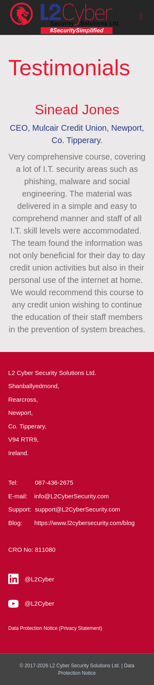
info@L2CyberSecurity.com (71, 496)
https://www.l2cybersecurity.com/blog (84, 522)
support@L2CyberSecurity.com (77, 509)
